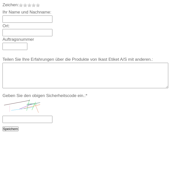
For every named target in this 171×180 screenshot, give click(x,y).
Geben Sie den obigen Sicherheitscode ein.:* (45, 95)
